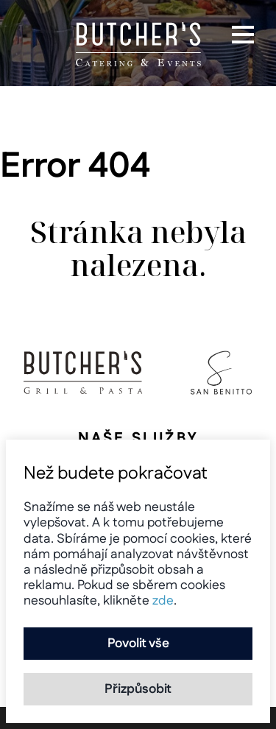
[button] (243, 34)
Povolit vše (138, 643)
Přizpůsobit (138, 689)
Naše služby (138, 438)
